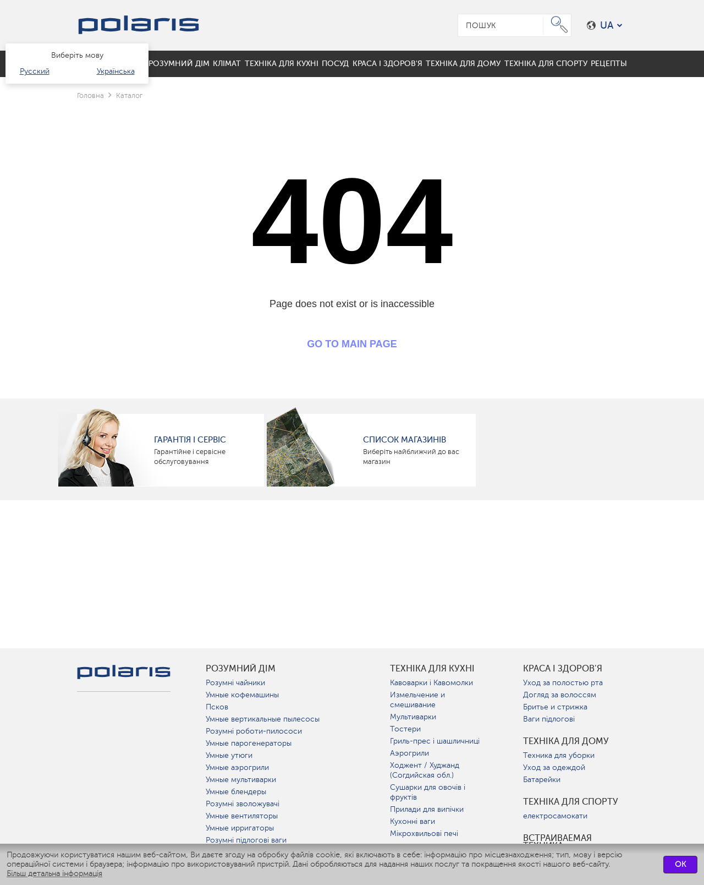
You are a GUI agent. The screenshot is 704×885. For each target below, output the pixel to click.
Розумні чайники (235, 682)
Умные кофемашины (242, 695)
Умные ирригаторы (240, 828)
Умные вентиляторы (242, 816)
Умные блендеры (236, 791)
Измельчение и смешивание (417, 699)
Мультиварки (413, 717)
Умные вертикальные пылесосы (263, 719)
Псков (217, 707)
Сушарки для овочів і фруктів (427, 792)
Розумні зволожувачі (242, 803)
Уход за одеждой (554, 767)
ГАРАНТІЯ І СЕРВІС (190, 440)
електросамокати (555, 816)
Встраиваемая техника (557, 842)
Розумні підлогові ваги (246, 840)
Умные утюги (229, 755)
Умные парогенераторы (249, 743)
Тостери (405, 729)
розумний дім (241, 669)
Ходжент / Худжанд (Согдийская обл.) (424, 770)
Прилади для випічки (427, 809)
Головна (90, 95)
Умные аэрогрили (237, 767)
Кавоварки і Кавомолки (431, 682)
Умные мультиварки (241, 779)
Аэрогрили (409, 753)
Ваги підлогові (549, 719)
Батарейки (541, 779)
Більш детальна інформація (54, 873)
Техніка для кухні (432, 669)
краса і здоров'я (562, 669)
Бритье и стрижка (555, 707)
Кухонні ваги (412, 821)
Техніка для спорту (570, 802)
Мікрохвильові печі (424, 833)
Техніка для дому (566, 741)
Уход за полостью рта (563, 682)
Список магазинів (404, 440)
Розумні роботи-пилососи (254, 731)
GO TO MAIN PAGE (352, 343)
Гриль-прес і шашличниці (435, 741)
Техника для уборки (559, 755)
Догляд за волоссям (559, 695)
